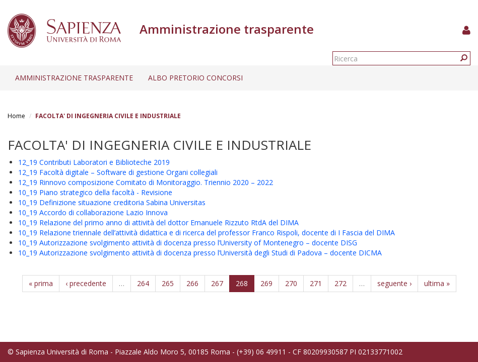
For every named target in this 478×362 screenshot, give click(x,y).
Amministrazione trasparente (74, 77)
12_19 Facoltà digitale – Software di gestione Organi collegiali (118, 172)
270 (291, 283)
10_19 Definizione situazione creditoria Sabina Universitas (112, 202)
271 (316, 283)
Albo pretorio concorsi (195, 77)
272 (340, 283)
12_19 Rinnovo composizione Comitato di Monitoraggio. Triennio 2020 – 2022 (145, 182)
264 (143, 283)
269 (266, 283)
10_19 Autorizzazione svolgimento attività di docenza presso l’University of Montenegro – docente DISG (187, 242)
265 (168, 283)
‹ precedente (85, 283)
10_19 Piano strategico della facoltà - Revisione (95, 192)
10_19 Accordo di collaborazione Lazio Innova (93, 212)
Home (16, 116)
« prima (41, 283)
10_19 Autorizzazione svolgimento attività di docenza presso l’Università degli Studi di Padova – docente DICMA (200, 252)
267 (217, 283)
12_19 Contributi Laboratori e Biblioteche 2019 (94, 162)
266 (192, 283)
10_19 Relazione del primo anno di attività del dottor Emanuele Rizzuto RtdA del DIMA (158, 222)
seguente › (394, 283)
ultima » (437, 283)
